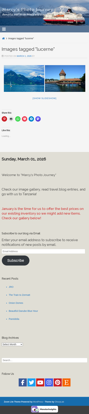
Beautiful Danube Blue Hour (23, 311)
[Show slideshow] (44, 98)
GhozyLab (59, 402)
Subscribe (15, 260)
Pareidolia (14, 319)
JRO (11, 287)
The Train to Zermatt (19, 295)
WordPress (38, 402)
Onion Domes (16, 303)
